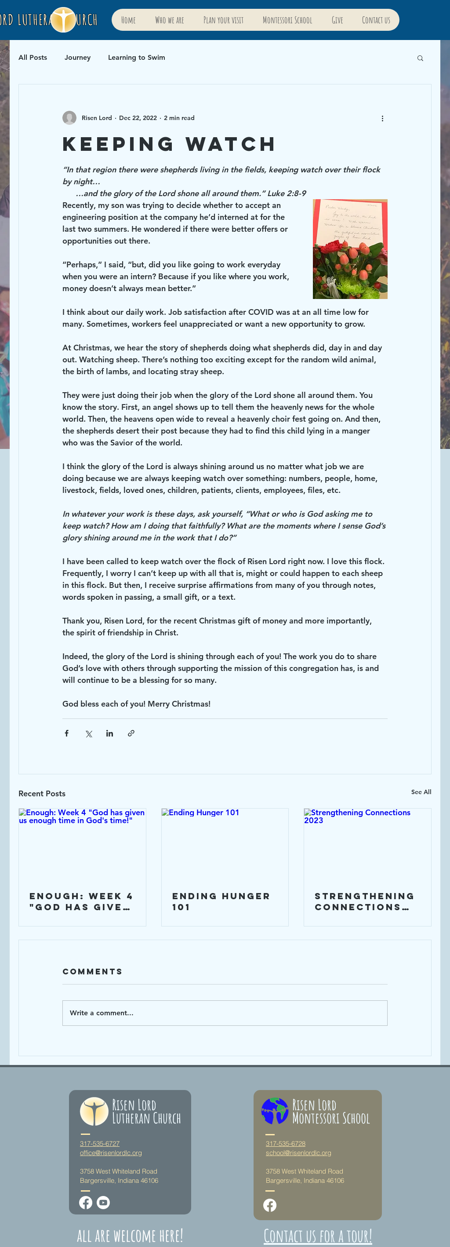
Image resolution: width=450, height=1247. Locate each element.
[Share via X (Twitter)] (88, 733)
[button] (420, 57)
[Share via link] (131, 733)
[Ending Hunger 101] (225, 844)
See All (421, 792)
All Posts (32, 57)
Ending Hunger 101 (221, 901)
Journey (78, 57)
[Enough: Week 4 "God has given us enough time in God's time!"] (82, 844)
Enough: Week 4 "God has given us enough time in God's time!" (81, 901)
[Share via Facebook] (66, 733)
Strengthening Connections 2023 (365, 901)
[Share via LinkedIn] (109, 733)
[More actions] (382, 118)
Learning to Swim (136, 57)
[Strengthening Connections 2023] (367, 844)
